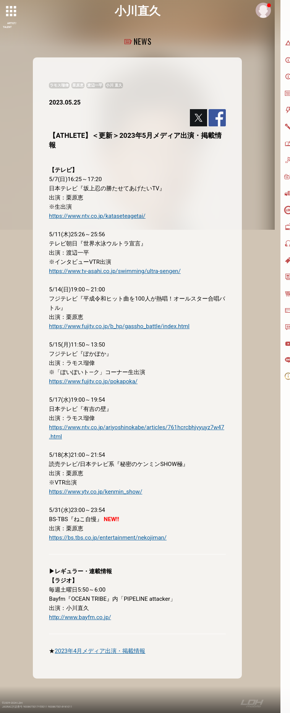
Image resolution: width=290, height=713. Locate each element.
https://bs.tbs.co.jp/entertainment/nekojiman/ (108, 537)
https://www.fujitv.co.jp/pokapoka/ (93, 381)
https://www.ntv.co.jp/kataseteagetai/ (97, 216)
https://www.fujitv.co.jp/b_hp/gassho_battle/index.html (119, 326)
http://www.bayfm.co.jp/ (80, 617)
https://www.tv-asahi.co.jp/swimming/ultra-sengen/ (115, 271)
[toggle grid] (12, 12)
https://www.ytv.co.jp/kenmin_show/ (95, 491)
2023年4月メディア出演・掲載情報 (100, 651)
